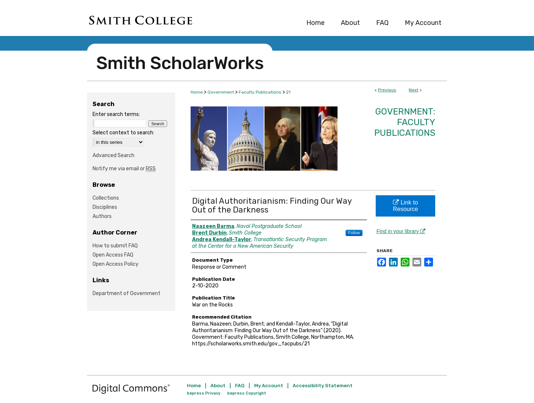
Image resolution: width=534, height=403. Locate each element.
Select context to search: (123, 133)
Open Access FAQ (113, 255)
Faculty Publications (260, 92)
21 (288, 92)
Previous (387, 89)
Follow (354, 232)
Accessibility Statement (323, 385)
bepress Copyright (246, 393)
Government (221, 92)
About (217, 385)
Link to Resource (405, 205)
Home (197, 92)
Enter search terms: (116, 114)
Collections (106, 198)
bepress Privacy (203, 393)
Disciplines (105, 207)
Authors (102, 216)
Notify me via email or (124, 169)
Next (413, 89)
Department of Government (126, 293)
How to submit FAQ (115, 246)
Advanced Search (113, 155)
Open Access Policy (115, 264)
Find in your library (400, 231)
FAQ (240, 385)
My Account (268, 385)
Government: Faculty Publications (404, 122)
